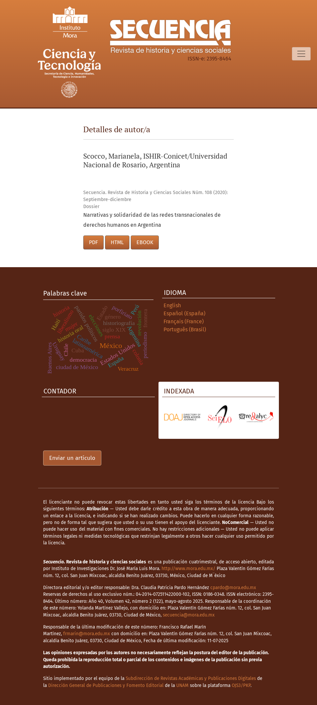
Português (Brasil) (185, 329)
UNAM (182, 685)
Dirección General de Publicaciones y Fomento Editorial (106, 685)
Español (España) (184, 313)
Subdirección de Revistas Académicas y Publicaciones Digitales (191, 678)
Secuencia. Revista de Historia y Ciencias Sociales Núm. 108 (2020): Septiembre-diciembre (155, 196)
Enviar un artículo (72, 458)
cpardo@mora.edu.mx (233, 587)
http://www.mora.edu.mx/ (188, 568)
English (172, 305)
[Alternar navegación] (301, 53)
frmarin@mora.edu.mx (86, 634)
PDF (93, 242)
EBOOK (144, 242)
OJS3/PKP (241, 685)
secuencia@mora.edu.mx (189, 615)
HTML (117, 242)
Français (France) (184, 321)
